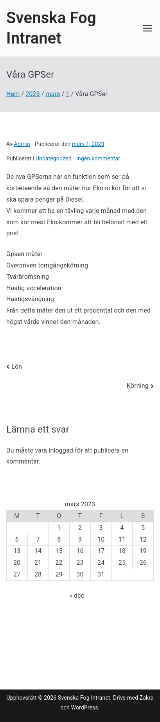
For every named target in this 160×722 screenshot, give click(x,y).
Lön (16, 366)
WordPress (84, 707)
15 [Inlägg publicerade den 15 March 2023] (59, 551)
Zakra (147, 698)
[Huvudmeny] (147, 28)
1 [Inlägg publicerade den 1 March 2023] (59, 527)
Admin (22, 144)
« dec (76, 595)
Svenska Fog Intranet (84, 698)
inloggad (61, 450)
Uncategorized (54, 158)
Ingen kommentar (98, 158)
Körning (138, 385)
